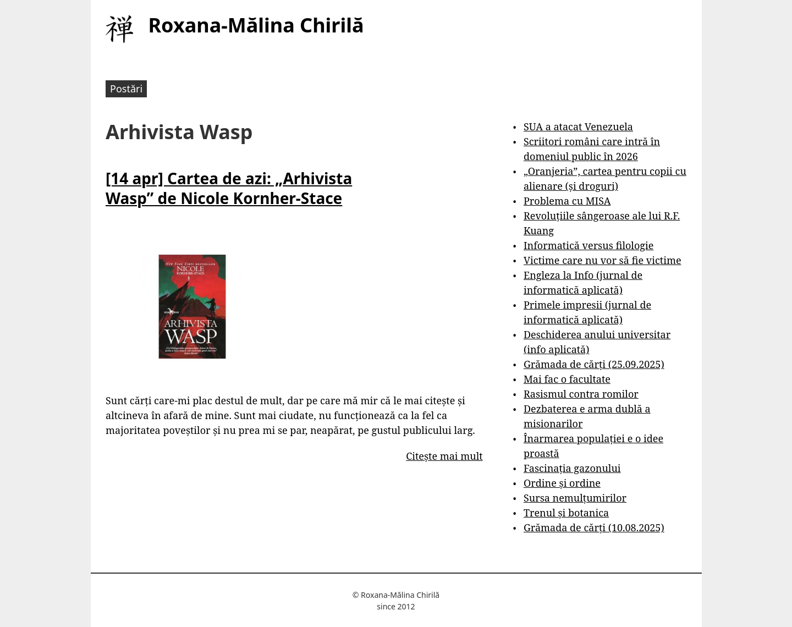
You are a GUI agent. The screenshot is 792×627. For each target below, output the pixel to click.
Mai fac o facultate (567, 379)
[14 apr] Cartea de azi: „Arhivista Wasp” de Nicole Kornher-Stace (229, 188)
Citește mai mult (444, 456)
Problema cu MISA (567, 200)
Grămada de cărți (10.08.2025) (594, 527)
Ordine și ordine (562, 483)
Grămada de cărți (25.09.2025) (594, 364)
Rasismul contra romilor (581, 393)
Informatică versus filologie (588, 245)
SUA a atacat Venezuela (578, 126)
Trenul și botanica (566, 512)
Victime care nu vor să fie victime (602, 260)
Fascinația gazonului (572, 468)
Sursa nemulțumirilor (575, 497)
